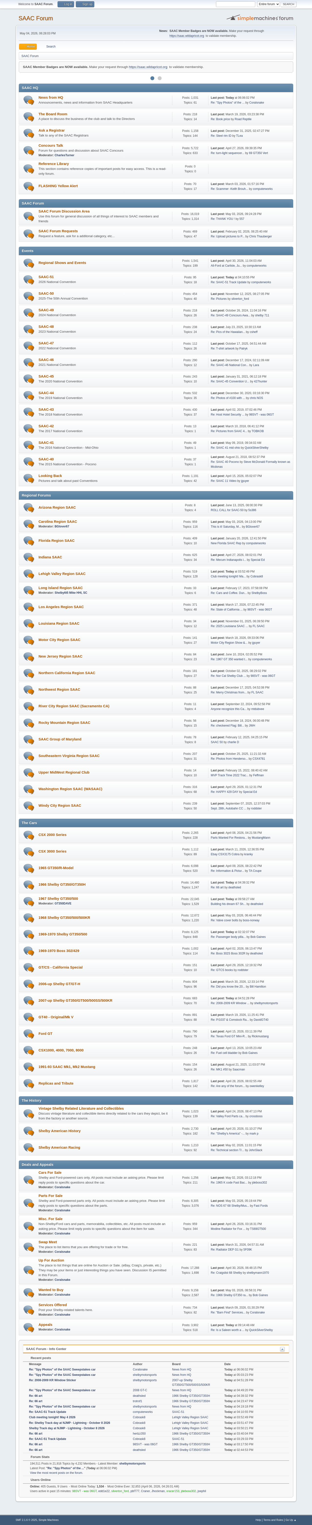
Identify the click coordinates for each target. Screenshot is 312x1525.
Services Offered (53, 1305)
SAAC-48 (46, 327)
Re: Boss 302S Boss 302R (228, 953)
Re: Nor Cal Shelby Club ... (228, 676)
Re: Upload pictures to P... (227, 236)
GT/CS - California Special (61, 967)
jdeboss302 (259, 1182)
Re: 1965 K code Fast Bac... (229, 1182)
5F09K (248, 1249)
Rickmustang (260, 1036)
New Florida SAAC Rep (226, 543)
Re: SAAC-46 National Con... (230, 365)
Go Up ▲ (290, 1519)
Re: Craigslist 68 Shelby (226, 1272)
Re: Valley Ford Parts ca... (228, 1116)
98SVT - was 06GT (261, 414)
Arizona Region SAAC (57, 507)
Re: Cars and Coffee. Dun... (229, 593)
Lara (256, 365)
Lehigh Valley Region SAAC (62, 574)
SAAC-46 (46, 360)
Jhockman (158, 1491)
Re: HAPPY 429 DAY (224, 792)
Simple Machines (48, 1519)
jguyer (245, 481)
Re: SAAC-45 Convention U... (230, 381)
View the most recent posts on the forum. (56, 1473)
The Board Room (53, 114)
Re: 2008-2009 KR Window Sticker (52, 1380)
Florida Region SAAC (57, 541)
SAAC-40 (46, 459)
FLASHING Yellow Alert (58, 186)
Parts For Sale (51, 1196)
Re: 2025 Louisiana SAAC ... (229, 626)
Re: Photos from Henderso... (229, 758)
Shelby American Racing (59, 1147)
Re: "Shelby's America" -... (228, 1133)
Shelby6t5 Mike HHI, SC (71, 592)
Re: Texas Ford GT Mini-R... (229, 1036)
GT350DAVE (63, 903)
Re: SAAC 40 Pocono (225, 462)
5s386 (252, 510)
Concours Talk (51, 145)
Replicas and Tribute (56, 1083)
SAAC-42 (46, 426)
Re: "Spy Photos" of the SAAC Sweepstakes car (62, 1369)
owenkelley (257, 1086)
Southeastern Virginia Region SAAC (69, 756)
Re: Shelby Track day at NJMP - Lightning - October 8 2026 (69, 1423)
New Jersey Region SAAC (60, 656)
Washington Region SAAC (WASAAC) (70, 789)
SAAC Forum (36, 18)
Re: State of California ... (227, 609)
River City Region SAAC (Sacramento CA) (74, 706)
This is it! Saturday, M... (226, 526)
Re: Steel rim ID (221, 135)
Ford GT (45, 1034)
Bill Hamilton (258, 986)
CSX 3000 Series (53, 851)
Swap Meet (48, 1242)
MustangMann (261, 837)
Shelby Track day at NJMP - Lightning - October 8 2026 (67, 1428)
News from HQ (51, 97)
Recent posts (38, 1358)
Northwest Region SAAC (59, 689)
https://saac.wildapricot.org (186, 36)
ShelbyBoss (259, 593)
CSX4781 (259, 758)
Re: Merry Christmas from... (229, 692)
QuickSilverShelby (256, 447)
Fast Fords (261, 1205)
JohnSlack (255, 1150)
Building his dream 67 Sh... (228, 904)
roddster (256, 808)
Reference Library (54, 164)
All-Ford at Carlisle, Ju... (226, 265)
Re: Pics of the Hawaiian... (228, 332)
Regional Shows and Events (62, 263)
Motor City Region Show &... (229, 642)
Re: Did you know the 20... (228, 986)
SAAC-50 (46, 293)
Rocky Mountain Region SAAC (64, 723)
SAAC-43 (46, 409)
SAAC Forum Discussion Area (64, 211)
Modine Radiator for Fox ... (228, 1229)
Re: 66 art (217, 887)
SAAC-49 (46, 310)
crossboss (256, 1116)
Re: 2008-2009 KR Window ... (230, 1003)
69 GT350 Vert (258, 153)
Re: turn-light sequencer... (227, 153)
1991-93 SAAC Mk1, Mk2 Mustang (67, 1067)
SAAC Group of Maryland (60, 739)
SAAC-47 (46, 343)
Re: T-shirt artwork (223, 348)
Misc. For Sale (51, 1219)
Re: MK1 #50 (219, 1069)
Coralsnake (256, 102)
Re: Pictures (219, 299)
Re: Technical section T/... (227, 1150)
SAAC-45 (46, 376)
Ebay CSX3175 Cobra (225, 854)
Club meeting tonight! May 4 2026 (52, 1417)
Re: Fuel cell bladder (224, 1053)
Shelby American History (60, 1131)
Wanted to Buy (51, 1290)
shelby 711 (262, 315)
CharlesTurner (64, 155)
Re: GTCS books (222, 970)
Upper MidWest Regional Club (64, 772)
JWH (252, 725)
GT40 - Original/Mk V (56, 1017)
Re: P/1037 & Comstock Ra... (230, 1019)
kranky (248, 854)
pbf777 (134, 1491)
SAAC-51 (46, 277)
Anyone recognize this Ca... (229, 709)
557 (241, 219)
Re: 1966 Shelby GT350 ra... (229, 1295)
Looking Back (50, 476)
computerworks (263, 189)
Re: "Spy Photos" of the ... (227, 102)
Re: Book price (220, 119)
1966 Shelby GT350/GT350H (62, 884)
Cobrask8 (256, 576)
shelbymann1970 (258, 1272)
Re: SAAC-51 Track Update (229, 282)
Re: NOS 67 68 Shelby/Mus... (230, 1205)
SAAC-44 (46, 393)
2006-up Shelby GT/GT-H (59, 984)
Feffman (258, 775)
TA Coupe (255, 871)
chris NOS (256, 398)
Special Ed (258, 560)
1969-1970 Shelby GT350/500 (63, 934)
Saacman (239, 1069)
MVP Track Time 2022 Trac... (229, 775)
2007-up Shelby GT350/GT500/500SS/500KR (75, 1000)
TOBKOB (258, 431)
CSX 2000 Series (53, 835)
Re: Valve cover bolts (224, 920)
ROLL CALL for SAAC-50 (227, 510)
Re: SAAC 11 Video (223, 481)
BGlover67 (62, 526)
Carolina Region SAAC (58, 522)
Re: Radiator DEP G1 (225, 1249)
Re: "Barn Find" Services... (228, 1312)
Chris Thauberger (260, 236)
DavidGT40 (261, 1019)
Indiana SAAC (50, 557)
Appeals (45, 1325)
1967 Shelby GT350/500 (58, 899)
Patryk (243, 348)
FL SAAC (259, 626)
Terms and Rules (273, 1519)
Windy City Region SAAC (60, 805)
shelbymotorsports (266, 1003)
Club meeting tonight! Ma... (228, 576)
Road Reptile (243, 119)
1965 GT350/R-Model (56, 868)
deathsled (234, 887)
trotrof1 (137, 1401)
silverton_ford (240, 299)
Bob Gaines (258, 937)
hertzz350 (139, 1433)
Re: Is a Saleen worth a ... (227, 1330)
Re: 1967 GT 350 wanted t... (229, 659)
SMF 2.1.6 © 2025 (26, 1519)
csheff (254, 332)
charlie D (233, 742)
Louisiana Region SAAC (59, 623)
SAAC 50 (217, 742)
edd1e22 (104, 1491)
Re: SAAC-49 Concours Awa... (230, 315)
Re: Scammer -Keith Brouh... (229, 189)
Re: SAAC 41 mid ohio (225, 447)
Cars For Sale (50, 1173)
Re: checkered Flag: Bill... (227, 725)
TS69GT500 (258, 1229)
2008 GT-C (140, 1390)
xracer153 (172, 1491)
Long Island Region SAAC (61, 588)
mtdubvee (257, 709)
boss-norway (251, 920)
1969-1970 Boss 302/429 (59, 951)
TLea (239, 135)
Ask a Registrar (52, 130)
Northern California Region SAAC (67, 673)
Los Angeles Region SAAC (61, 607)
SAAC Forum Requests (58, 231)
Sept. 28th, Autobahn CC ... (228, 808)
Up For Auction (51, 1260)
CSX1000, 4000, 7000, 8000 (61, 1050)
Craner (145, 1491)
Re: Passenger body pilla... (228, 937)
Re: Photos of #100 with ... (228, 398)
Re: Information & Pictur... (227, 871)
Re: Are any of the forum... (228, 1086)
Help (258, 1519)
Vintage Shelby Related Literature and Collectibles (81, 1108)
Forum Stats (37, 1457)
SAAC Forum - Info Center (46, 1349)
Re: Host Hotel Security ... (227, 414)
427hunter (260, 381)
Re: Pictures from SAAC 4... (229, 431)
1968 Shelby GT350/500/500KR (64, 918)
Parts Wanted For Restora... (229, 837)
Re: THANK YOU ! (223, 219)
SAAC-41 (46, 443)
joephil (201, 1491)
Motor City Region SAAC (59, 640)
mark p (253, 1133)
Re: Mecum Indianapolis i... (228, 560)
